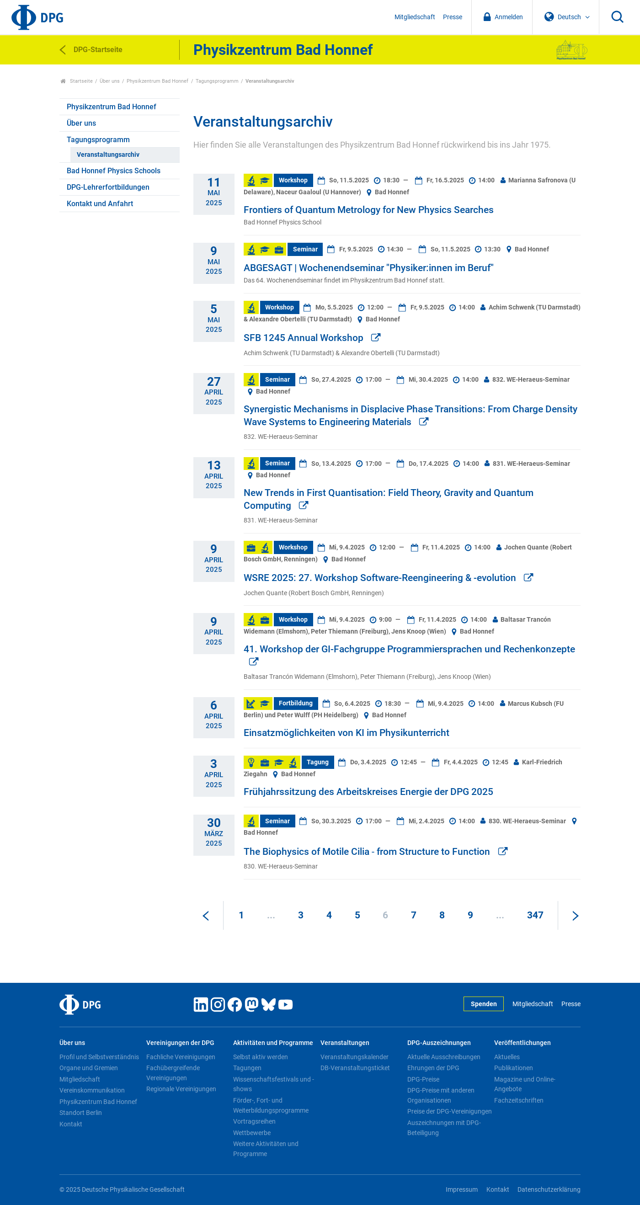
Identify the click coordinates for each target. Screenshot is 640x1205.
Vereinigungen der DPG (180, 1043)
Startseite (76, 81)
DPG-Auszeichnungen (439, 1043)
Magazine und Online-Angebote (524, 1084)
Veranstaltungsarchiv (108, 155)
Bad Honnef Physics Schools (113, 170)
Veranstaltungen (344, 1043)
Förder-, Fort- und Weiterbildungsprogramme (271, 1105)
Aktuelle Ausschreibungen (443, 1057)
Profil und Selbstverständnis (99, 1057)
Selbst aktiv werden (260, 1057)
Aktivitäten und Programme (273, 1043)
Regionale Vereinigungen (181, 1089)
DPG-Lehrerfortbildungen (108, 187)
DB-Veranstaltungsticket (355, 1068)
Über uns (110, 81)
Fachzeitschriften (519, 1100)
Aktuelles (507, 1057)
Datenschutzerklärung (549, 1190)
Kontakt (70, 1124)
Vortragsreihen (254, 1121)
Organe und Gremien (88, 1068)
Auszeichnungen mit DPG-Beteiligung (444, 1127)
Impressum (462, 1190)
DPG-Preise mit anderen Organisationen (441, 1095)
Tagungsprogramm (217, 81)
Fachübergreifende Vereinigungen (173, 1073)
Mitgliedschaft (415, 17)
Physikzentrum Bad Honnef (157, 81)
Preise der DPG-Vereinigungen (449, 1111)
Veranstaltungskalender (354, 1057)
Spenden (484, 1004)
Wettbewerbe (252, 1132)
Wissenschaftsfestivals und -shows (273, 1084)
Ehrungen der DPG (433, 1068)
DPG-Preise (423, 1079)
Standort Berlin (80, 1112)
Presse (452, 17)
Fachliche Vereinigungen (180, 1057)
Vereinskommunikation (92, 1090)
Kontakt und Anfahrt (100, 203)
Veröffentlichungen (522, 1043)
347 (535, 915)
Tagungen (247, 1068)
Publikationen (513, 1068)
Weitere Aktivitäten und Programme (266, 1148)
